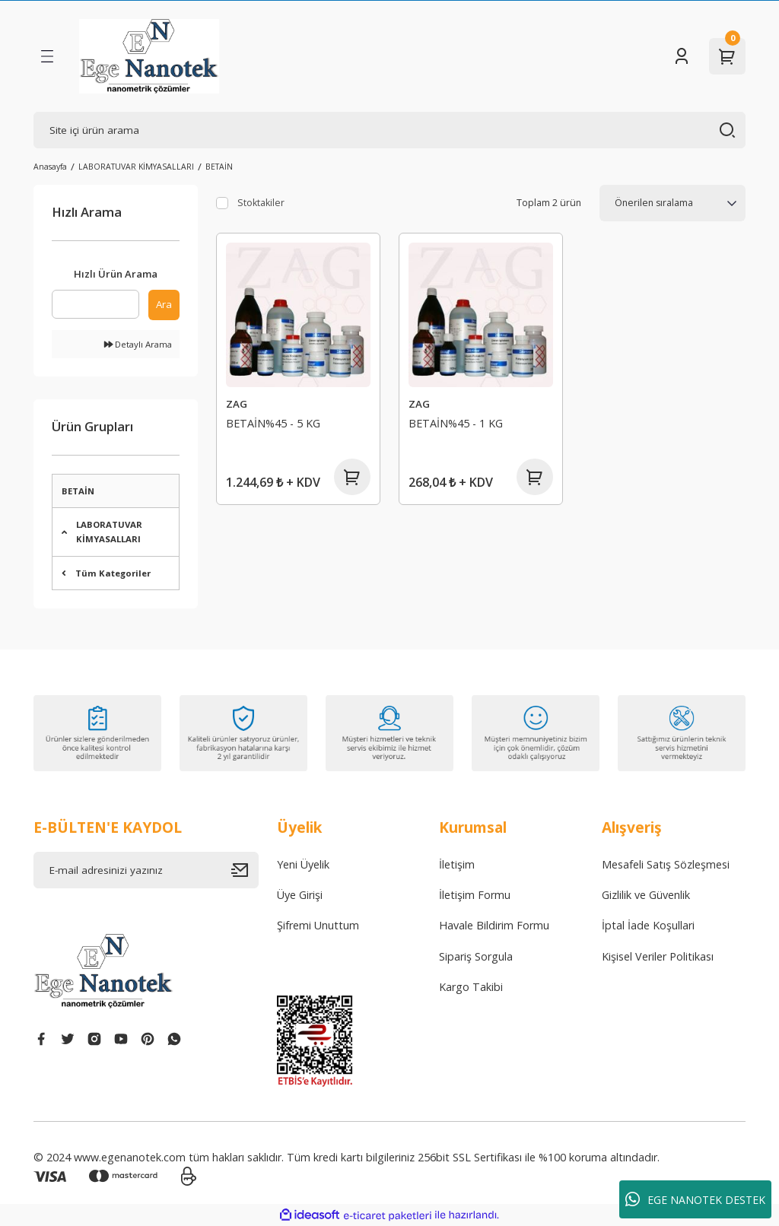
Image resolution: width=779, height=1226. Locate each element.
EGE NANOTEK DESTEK (695, 1199)
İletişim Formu (474, 895)
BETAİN (219, 166)
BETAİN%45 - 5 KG (273, 423)
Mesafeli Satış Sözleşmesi (666, 864)
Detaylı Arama (138, 344)
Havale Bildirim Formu (494, 925)
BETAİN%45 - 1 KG (456, 423)
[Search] (389, 130)
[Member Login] (681, 56)
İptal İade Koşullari (648, 925)
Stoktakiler (261, 202)
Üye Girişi (300, 895)
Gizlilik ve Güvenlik (646, 895)
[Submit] (245, 870)
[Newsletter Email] (146, 870)
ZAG (236, 404)
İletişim (457, 864)
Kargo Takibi (471, 987)
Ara (164, 304)
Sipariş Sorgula (476, 956)
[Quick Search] (95, 304)
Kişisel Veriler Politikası (658, 956)
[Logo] (149, 56)
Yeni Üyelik (303, 864)
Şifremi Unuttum (318, 925)
